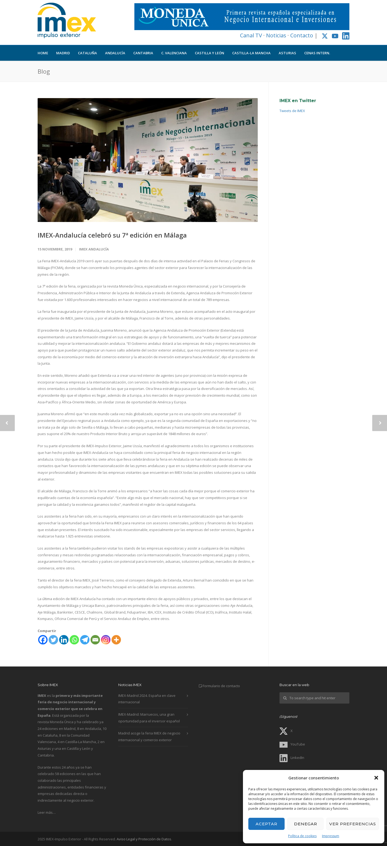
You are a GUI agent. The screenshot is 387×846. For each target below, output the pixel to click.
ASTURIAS (287, 53)
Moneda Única (61, 721)
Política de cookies (302, 836)
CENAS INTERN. (317, 53)
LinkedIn (292, 757)
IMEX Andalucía (94, 249)
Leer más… (47, 812)
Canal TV (251, 35)
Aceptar (266, 823)
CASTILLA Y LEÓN (209, 53)
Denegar (305, 823)
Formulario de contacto (221, 685)
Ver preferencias (352, 823)
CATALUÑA (87, 53)
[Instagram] (105, 639)
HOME (43, 53)
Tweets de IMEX (292, 110)
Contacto (301, 35)
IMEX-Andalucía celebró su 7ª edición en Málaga (112, 235)
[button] (376, 777)
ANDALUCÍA (115, 53)
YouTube (292, 744)
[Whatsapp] (74, 639)
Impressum (330, 836)
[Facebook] (43, 639)
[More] (116, 639)
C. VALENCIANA (174, 53)
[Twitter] (53, 639)
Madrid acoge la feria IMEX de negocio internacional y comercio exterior (149, 736)
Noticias (276, 35)
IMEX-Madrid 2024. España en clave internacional (146, 699)
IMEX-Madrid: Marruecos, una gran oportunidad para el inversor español (149, 717)
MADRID (63, 53)
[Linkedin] (64, 639)
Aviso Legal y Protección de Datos (144, 839)
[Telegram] (84, 639)
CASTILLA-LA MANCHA (251, 53)
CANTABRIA (143, 53)
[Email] (95, 639)
